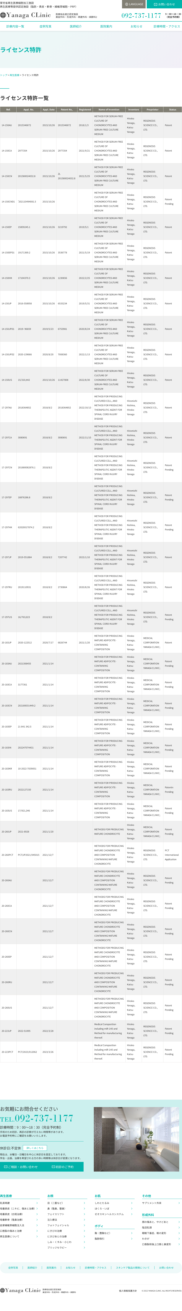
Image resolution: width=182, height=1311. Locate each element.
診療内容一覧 (15, 26)
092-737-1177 (141, 15)
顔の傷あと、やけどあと (155, 1222)
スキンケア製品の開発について (133, 1267)
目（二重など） (55, 1203)
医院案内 (106, 26)
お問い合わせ (166, 4)
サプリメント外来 (151, 1203)
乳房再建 (5, 1203)
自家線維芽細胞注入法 (12, 1225)
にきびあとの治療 (57, 1236)
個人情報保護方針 (128, 1290)
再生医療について (9, 1236)
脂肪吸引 (99, 1238)
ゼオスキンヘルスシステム (109, 1214)
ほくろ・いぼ (102, 1208)
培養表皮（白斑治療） (12, 1214)
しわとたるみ (102, 1203)
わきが (145, 1238)
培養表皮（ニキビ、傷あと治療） (18, 1208)
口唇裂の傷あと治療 (11, 1231)
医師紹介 (76, 26)
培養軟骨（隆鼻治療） (12, 1219)
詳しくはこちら (35, 1148)
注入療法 (52, 1219)
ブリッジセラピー (57, 1247)
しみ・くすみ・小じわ (59, 1242)
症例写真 (45, 26)
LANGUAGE (135, 4)
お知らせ (136, 26)
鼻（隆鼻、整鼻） (57, 1208)
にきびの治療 (54, 1231)
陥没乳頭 (147, 1227)
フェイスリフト (55, 1214)
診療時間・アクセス (167, 26)
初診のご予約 (65, 1167)
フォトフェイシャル (58, 1225)
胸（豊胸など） (103, 1233)
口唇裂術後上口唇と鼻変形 (156, 1244)
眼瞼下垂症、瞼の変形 (154, 1233)
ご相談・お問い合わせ (22, 1167)
